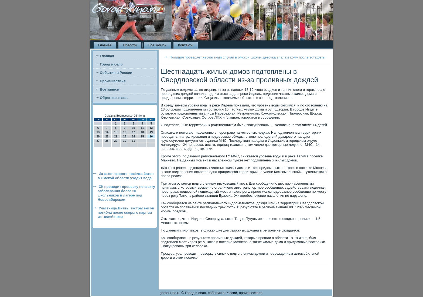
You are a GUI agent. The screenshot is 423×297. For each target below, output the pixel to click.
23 (124, 136)
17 (133, 132)
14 (106, 132)
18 (142, 132)
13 (98, 132)
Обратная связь (114, 98)
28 (106, 140)
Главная (104, 45)
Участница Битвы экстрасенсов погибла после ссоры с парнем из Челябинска (126, 212)
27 (98, 140)
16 (124, 132)
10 (133, 127)
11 (142, 127)
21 (106, 136)
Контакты (185, 45)
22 (115, 136)
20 (98, 136)
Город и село (111, 64)
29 (115, 140)
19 (151, 132)
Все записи (157, 45)
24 (133, 136)
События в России (116, 73)
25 (142, 136)
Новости (130, 45)
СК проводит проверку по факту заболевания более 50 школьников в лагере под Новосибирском (126, 193)
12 (151, 127)
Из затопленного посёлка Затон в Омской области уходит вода (125, 176)
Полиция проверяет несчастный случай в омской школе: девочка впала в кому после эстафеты (248, 57)
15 (115, 132)
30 (124, 140)
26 (151, 136)
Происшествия (113, 81)
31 (133, 140)
